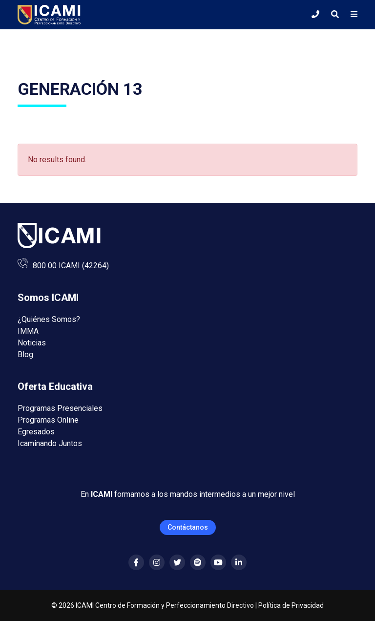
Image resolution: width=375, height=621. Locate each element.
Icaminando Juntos (50, 443)
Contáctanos (187, 527)
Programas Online (48, 420)
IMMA (28, 331)
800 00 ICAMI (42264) (71, 265)
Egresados (36, 431)
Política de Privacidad (291, 605)
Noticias (32, 342)
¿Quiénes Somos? (49, 319)
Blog (25, 354)
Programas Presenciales (60, 408)
